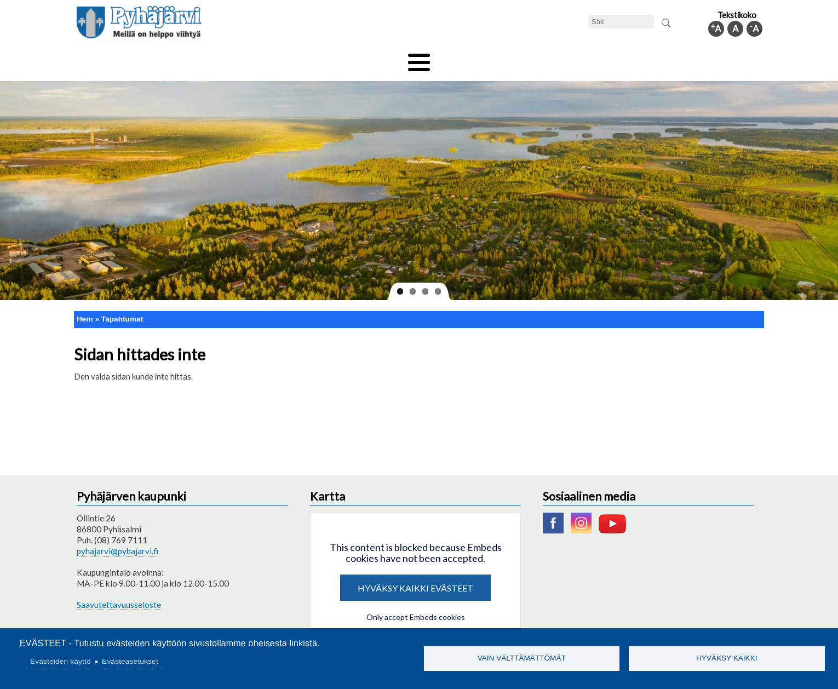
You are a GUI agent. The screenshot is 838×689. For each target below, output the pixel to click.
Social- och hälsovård (378, 59)
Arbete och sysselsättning (530, 59)
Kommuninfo (685, 59)
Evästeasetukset (130, 661)
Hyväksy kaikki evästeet (415, 580)
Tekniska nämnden (163, 59)
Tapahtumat (122, 311)
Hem (85, 311)
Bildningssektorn (247, 59)
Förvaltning (619, 59)
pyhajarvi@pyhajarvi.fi (117, 544)
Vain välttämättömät (522, 658)
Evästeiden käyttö (60, 661)
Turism (450, 59)
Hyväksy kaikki (726, 658)
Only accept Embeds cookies (415, 609)
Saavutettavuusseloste (119, 597)
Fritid (308, 59)
